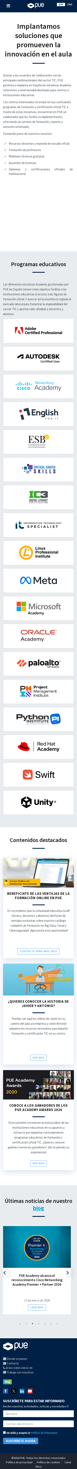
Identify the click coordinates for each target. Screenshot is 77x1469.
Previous (8, 1274)
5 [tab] (44, 1324)
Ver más (38, 1057)
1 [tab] (20, 1324)
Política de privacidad (19, 1462)
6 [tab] (51, 1324)
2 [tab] (26, 1324)
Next (71, 1274)
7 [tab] (57, 1324)
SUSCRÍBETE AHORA (21, 1441)
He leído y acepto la (30, 1433)
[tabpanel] (38, 1273)
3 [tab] (32, 1324)
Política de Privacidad (44, 1433)
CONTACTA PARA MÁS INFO (38, 951)
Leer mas (37, 1307)
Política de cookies (48, 1462)
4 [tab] (38, 1324)
